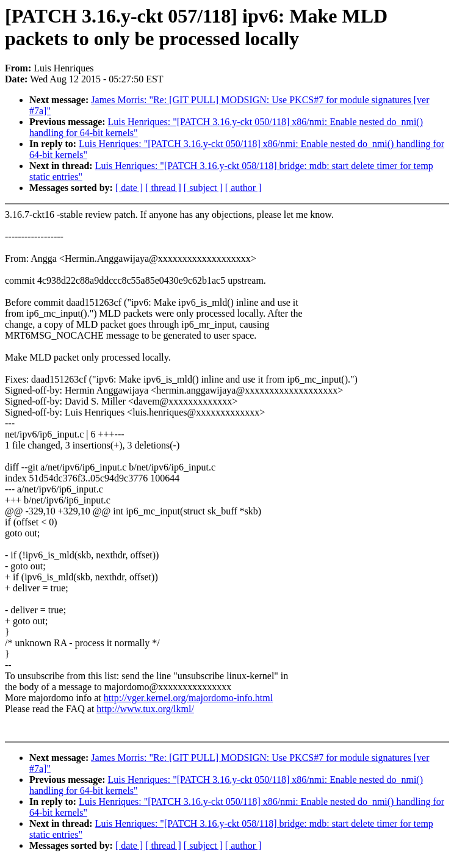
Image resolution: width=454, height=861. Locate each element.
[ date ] (129, 187)
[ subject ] (203, 187)
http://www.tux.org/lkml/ (145, 709)
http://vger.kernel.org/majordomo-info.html (188, 698)
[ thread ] (163, 187)
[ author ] (243, 187)
